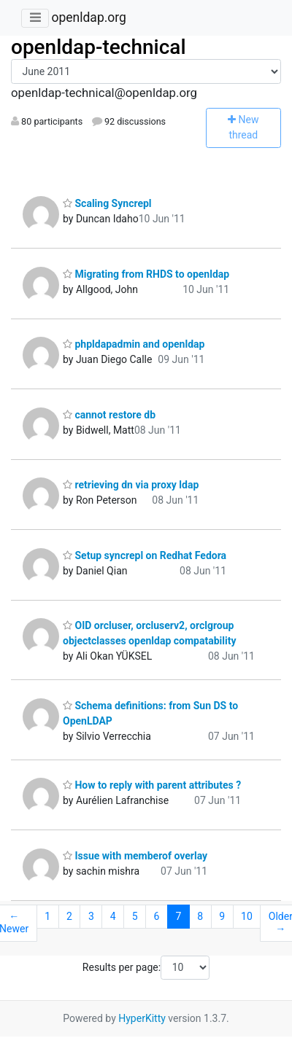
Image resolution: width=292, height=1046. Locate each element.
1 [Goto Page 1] (47, 916)
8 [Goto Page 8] (200, 916)
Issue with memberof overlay (135, 856)
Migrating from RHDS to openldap (146, 274)
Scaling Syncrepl (107, 203)
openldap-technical (98, 47)
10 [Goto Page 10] (247, 916)
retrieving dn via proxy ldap (131, 485)
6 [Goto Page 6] (157, 916)
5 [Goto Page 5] (135, 916)
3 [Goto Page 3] (91, 916)
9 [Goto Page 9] (222, 916)
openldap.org (88, 17)
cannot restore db (109, 415)
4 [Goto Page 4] (113, 916)
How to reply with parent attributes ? (152, 785)
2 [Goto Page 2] (69, 916)
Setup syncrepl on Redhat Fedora (144, 555)
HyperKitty (142, 1018)
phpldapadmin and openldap (133, 344)
